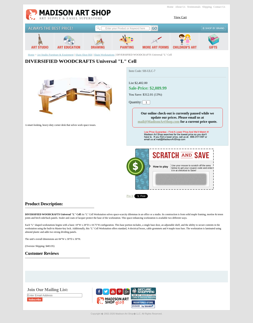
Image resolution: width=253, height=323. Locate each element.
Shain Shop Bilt (83, 54)
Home (170, 6)
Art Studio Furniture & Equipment (55, 54)
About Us (180, 6)
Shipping (207, 6)
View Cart (180, 17)
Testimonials (193, 6)
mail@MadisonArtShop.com (159, 122)
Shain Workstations (104, 54)
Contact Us (219, 6)
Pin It (130, 196)
